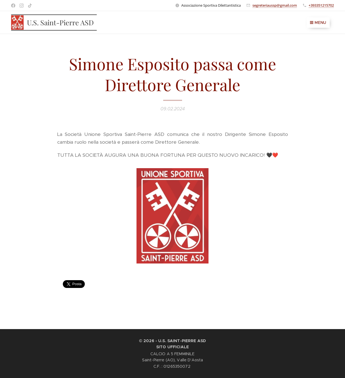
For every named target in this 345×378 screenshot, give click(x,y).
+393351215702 (321, 5)
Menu (318, 22)
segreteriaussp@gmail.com (274, 5)
